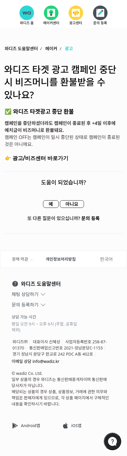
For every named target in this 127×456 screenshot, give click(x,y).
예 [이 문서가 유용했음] (49, 204)
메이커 (51, 49)
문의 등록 (90, 218)
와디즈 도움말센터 (21, 49)
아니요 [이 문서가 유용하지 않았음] (73, 204)
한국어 (106, 259)
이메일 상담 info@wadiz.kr (36, 361)
